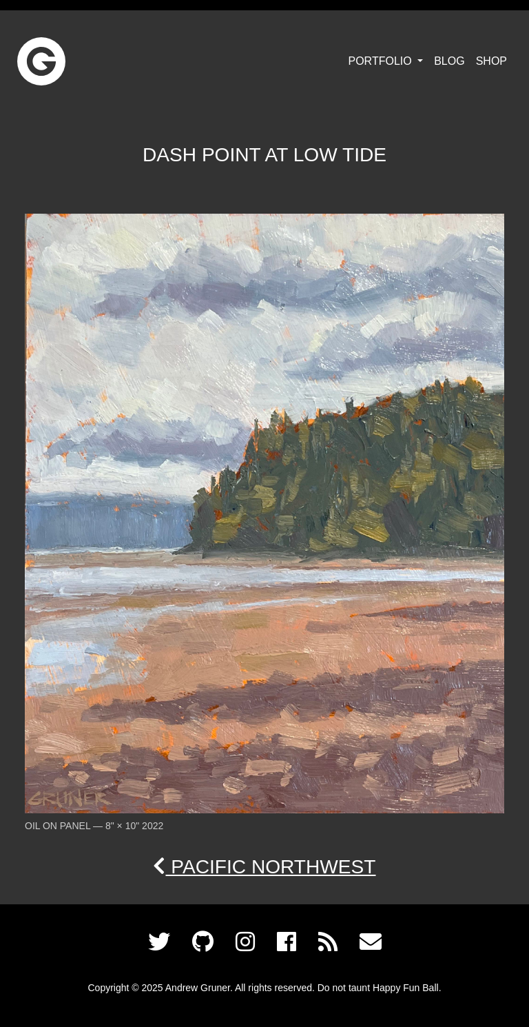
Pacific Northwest (264, 866)
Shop (491, 61)
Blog (449, 61)
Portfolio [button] (382, 61)
